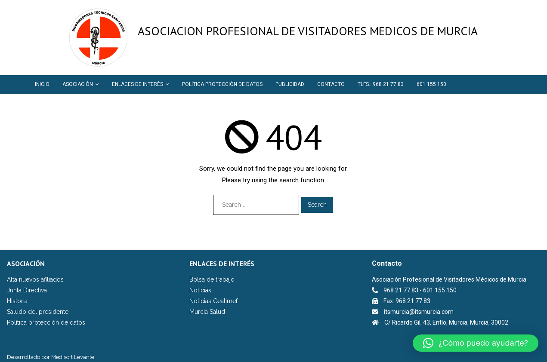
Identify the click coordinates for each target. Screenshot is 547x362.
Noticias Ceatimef (213, 301)
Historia (17, 301)
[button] (475, 343)
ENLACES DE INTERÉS (137, 84)
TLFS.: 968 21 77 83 (381, 84)
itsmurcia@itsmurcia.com (419, 311)
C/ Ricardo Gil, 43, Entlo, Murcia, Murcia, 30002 (446, 322)
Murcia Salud (207, 311)
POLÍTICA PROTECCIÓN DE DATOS (222, 84)
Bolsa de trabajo (212, 279)
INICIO (42, 84)
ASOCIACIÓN (77, 84)
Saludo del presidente (37, 311)
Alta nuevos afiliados (35, 279)
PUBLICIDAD (289, 84)
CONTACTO (331, 84)
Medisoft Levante (72, 357)
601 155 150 (431, 84)
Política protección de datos (46, 322)
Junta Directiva (27, 290)
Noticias (200, 290)
